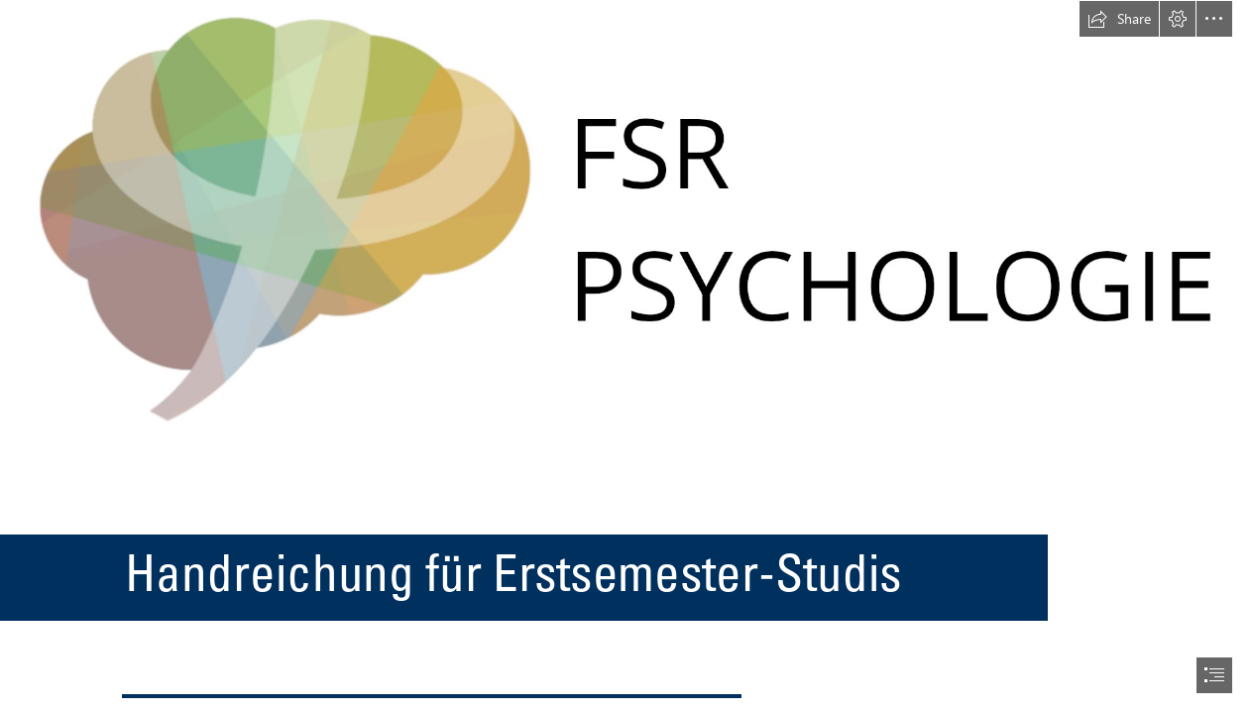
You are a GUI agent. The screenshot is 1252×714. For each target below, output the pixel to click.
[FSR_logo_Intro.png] (626, 218)
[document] (626, 357)
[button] (1119, 19)
